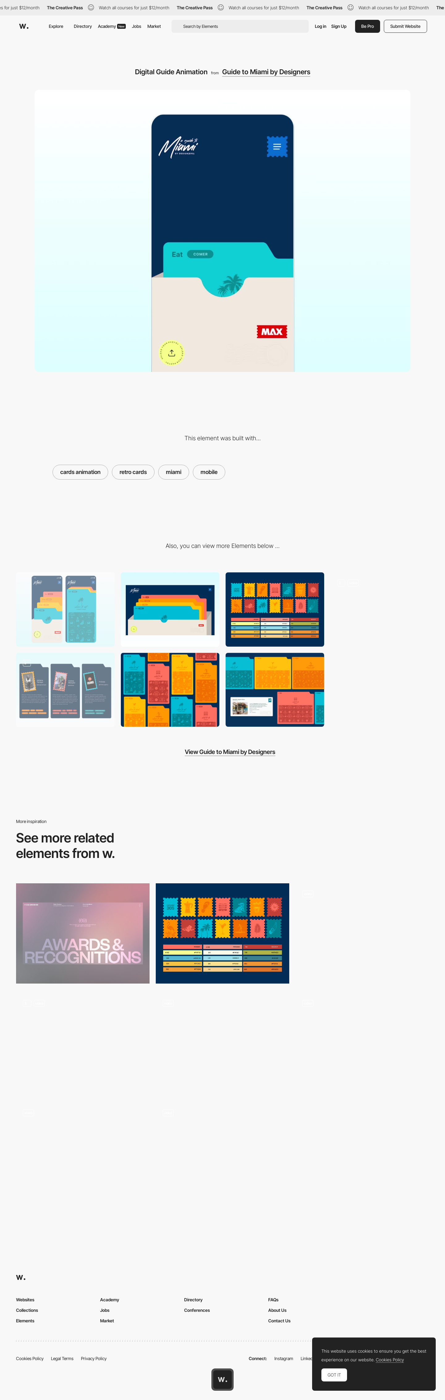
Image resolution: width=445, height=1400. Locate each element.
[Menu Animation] (379, 609)
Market (154, 26)
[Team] (65, 690)
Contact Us (279, 1320)
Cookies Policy (30, 1358)
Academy (112, 26)
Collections (27, 1310)
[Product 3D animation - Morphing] (362, 933)
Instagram (283, 1358)
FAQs (273, 1299)
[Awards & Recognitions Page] (83, 933)
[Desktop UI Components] (275, 690)
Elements (25, 1320)
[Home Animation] (222, 1152)
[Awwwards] (23, 26)
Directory (83, 26)
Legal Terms (62, 1358)
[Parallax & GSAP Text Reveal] (222, 1043)
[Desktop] (170, 609)
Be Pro (367, 26)
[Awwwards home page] (222, 1379)
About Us (277, 1310)
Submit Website (405, 26)
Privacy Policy (94, 1358)
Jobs (136, 26)
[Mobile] (65, 609)
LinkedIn (308, 1358)
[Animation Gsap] (362, 1043)
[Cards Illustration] (170, 690)
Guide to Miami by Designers (266, 71)
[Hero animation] (83, 1043)
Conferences (197, 1310)
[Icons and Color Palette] (275, 609)
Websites (25, 1299)
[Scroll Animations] (83, 1152)
